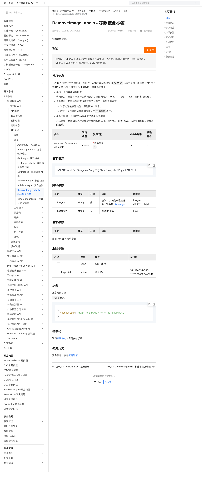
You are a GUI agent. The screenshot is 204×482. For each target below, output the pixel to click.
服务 (95, 5)
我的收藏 (148, 41)
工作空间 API (104, 21)
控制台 (175, 5)
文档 (161, 5)
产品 (42, 5)
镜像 (126, 21)
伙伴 (87, 5)
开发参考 (81, 21)
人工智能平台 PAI (25, 13)
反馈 (107, 393)
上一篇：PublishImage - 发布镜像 (71, 377)
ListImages (119, 214)
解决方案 (51, 5)
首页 (54, 21)
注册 (183, 5)
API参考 (92, 21)
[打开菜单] (5, 5)
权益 (62, 5)
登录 (195, 5)
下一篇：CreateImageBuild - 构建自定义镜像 (130, 377)
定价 (69, 5)
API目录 (117, 21)
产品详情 (132, 41)
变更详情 (73, 366)
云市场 (78, 5)
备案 (167, 5)
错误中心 (61, 349)
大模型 (33, 5)
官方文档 (8, 13)
